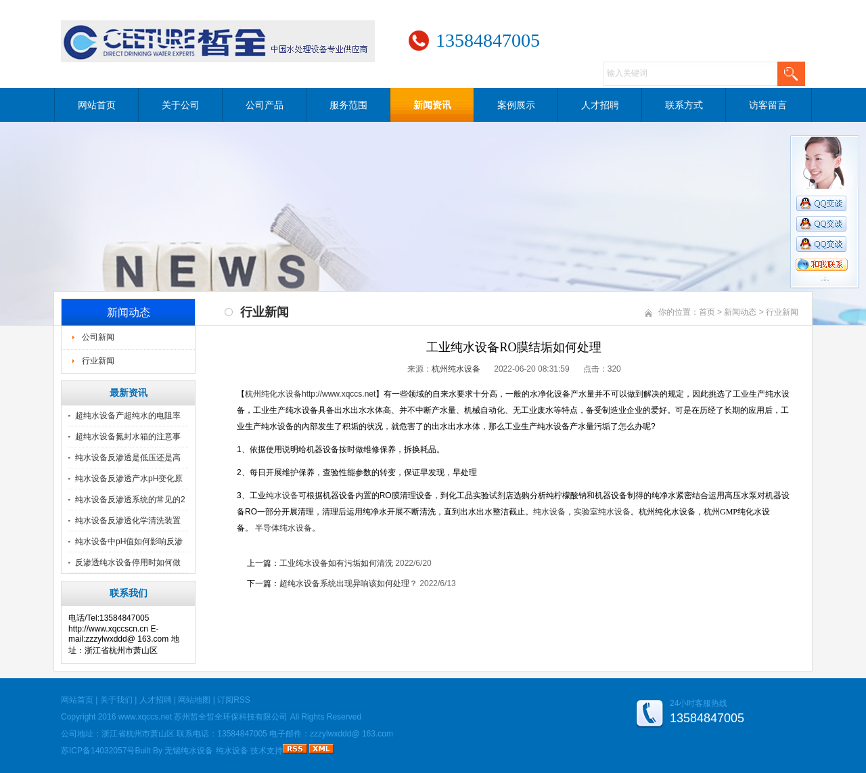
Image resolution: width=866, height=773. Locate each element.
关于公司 (181, 105)
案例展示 (516, 105)
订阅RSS (233, 700)
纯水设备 (549, 511)
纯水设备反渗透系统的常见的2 (130, 499)
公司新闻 (98, 337)
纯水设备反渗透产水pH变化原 (129, 478)
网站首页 (97, 105)
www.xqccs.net (145, 717)
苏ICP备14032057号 (98, 750)
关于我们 (116, 700)
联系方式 (684, 105)
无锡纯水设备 (188, 750)
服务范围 (348, 105)
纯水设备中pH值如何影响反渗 (129, 541)
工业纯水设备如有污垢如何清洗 (336, 563)
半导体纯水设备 (283, 528)
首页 (707, 312)
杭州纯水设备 (456, 369)
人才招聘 (600, 105)
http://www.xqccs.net (338, 394)
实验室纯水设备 (602, 511)
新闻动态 (740, 312)
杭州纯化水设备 (273, 394)
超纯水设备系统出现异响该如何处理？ (348, 583)
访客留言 (768, 105)
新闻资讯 (432, 105)
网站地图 (194, 700)
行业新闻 (98, 361)
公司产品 (264, 105)
